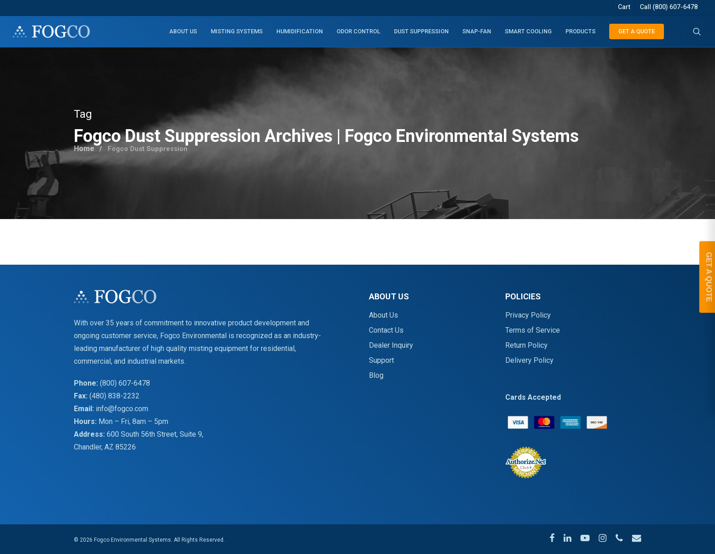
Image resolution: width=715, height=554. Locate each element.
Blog (376, 375)
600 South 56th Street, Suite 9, (155, 434)
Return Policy (526, 345)
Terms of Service (532, 330)
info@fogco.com (122, 408)
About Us (383, 315)
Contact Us (386, 330)
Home (85, 146)
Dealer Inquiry (391, 345)
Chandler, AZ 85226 (105, 447)
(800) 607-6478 (125, 383)
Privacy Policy (528, 315)
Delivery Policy (529, 360)
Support (381, 360)
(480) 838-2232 (114, 396)
